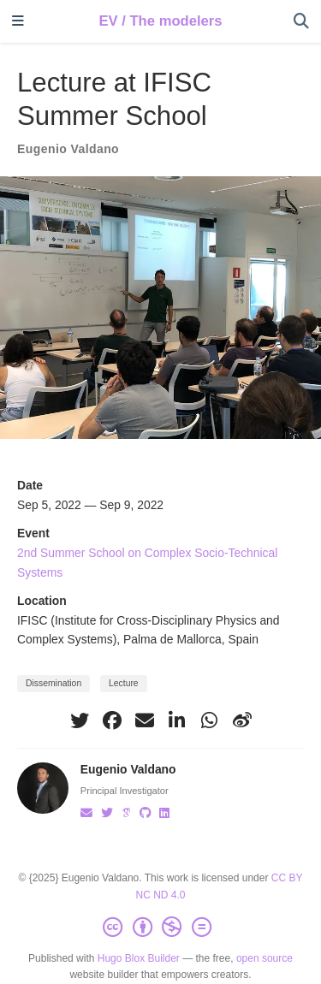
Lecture (124, 683)
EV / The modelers (160, 21)
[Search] (301, 22)
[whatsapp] (210, 720)
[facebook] (112, 720)
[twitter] (79, 720)
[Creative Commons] (160, 927)
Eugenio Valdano (68, 149)
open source (264, 958)
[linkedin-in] (177, 720)
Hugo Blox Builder (139, 958)
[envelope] (145, 720)
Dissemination (53, 683)
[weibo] (242, 720)
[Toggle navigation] (18, 22)
